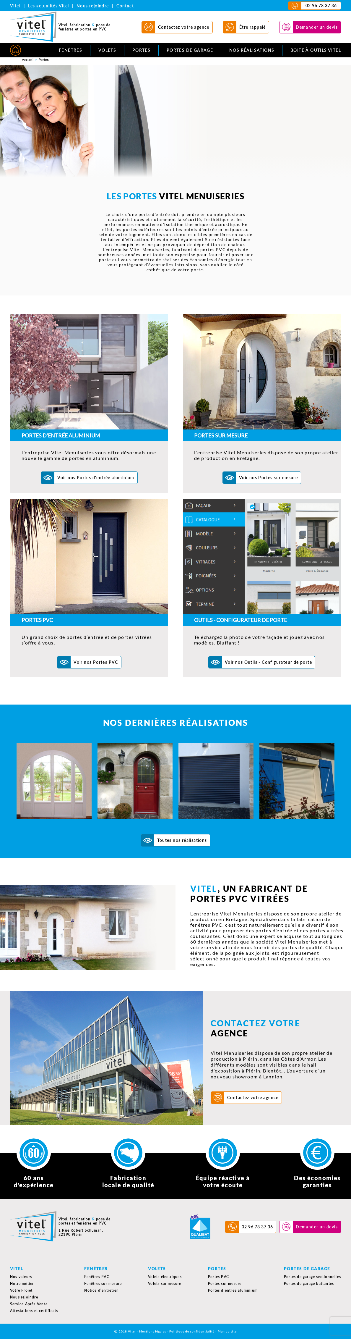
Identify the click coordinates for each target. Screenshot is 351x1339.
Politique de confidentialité (191, 1331)
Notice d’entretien (101, 1290)
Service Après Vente (29, 1304)
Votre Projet (21, 1290)
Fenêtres (70, 50)
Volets (107, 50)
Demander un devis (317, 27)
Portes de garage (190, 50)
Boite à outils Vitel (315, 50)
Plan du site (227, 1331)
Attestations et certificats (34, 1311)
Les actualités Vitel (48, 5)
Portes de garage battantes (309, 1283)
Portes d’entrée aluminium (233, 1290)
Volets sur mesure (164, 1283)
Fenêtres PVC (96, 1277)
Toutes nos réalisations (182, 840)
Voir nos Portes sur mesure (268, 477)
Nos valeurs (21, 1277)
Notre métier (22, 1283)
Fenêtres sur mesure (103, 1283)
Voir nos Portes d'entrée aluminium (95, 477)
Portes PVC (218, 1277)
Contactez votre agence (183, 27)
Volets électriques (165, 1277)
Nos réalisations (251, 50)
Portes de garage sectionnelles (312, 1277)
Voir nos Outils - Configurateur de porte (268, 662)
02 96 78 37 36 (321, 5)
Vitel (15, 5)
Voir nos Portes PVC (96, 662)
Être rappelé (252, 27)
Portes (141, 50)
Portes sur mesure (224, 1283)
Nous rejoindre (93, 5)
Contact (125, 5)
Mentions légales (152, 1331)
